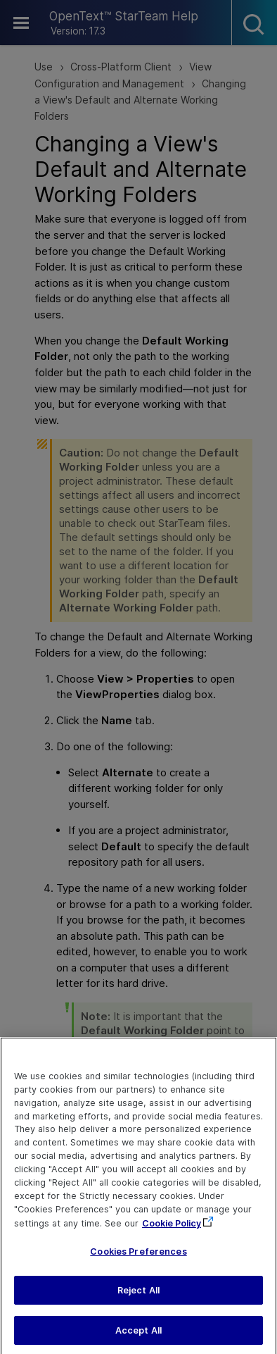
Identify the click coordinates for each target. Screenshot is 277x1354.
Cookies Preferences (138, 1258)
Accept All (138, 1337)
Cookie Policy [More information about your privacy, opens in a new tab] (171, 1230)
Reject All (138, 1298)
